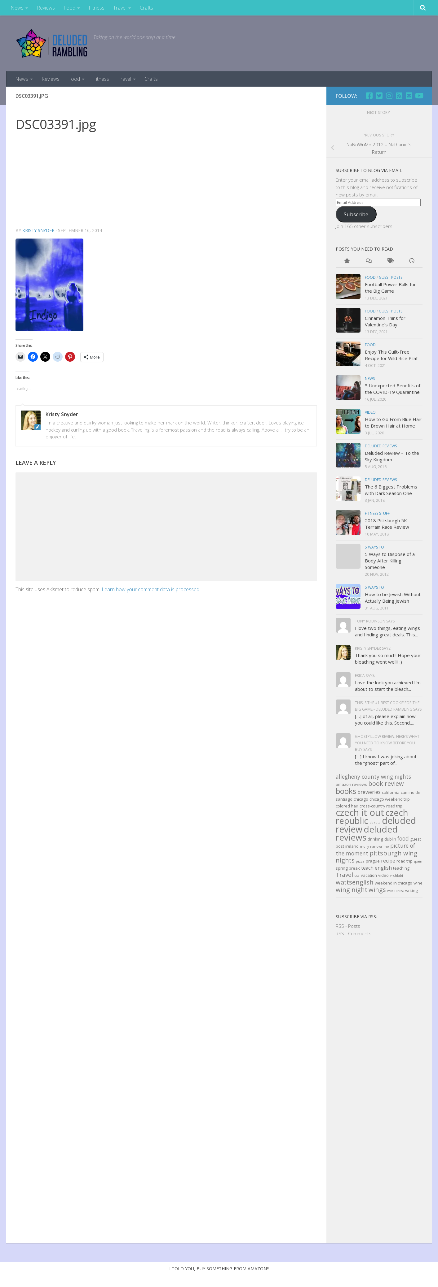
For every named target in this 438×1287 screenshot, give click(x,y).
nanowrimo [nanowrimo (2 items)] (379, 846)
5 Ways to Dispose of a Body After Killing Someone (390, 560)
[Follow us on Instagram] (389, 95)
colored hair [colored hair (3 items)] (347, 806)
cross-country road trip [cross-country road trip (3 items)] (381, 806)
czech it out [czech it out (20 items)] (360, 812)
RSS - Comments (353, 933)
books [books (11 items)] (346, 791)
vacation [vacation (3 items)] (369, 875)
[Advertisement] (166, 180)
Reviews (46, 7)
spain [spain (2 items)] (418, 861)
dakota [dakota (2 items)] (375, 822)
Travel (119, 7)
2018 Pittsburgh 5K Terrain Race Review (387, 523)
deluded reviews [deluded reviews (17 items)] (367, 833)
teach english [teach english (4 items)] (376, 867)
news (370, 378)
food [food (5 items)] (403, 838)
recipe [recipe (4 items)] (388, 860)
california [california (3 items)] (391, 792)
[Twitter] (379, 95)
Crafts (146, 7)
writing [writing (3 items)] (411, 890)
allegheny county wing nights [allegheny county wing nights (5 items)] (373, 776)
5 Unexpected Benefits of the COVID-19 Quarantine (392, 388)
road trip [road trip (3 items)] (404, 861)
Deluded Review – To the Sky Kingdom (392, 456)
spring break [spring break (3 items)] (348, 868)
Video (370, 412)
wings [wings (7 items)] (377, 889)
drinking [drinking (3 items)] (375, 839)
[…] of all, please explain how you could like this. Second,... (385, 719)
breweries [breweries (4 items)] (369, 792)
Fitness (96, 7)
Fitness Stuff (377, 513)
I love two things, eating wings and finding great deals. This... (387, 631)
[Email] (409, 95)
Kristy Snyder (38, 230)
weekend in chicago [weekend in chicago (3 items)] (393, 883)
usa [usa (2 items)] (357, 875)
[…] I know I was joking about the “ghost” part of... (386, 759)
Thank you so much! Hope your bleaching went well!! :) (388, 658)
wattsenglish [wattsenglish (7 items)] (355, 882)
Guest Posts (390, 277)
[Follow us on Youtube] (419, 95)
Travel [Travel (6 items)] (344, 875)
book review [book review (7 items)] (386, 783)
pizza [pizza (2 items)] (360, 861)
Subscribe (356, 214)
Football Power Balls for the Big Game (390, 287)
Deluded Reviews (381, 446)
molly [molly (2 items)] (364, 846)
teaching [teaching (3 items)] (401, 868)
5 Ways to (374, 547)
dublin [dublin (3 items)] (390, 839)
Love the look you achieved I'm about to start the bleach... (388, 685)
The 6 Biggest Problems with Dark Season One (391, 490)
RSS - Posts (348, 926)
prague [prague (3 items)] (373, 861)
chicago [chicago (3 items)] (361, 799)
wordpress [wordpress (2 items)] (395, 891)
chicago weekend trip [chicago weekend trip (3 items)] (389, 799)
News (17, 7)
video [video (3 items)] (383, 875)
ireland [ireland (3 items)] (352, 846)
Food (69, 7)
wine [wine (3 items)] (418, 883)
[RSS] (399, 95)
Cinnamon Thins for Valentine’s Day (385, 321)
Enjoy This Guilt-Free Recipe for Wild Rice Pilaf (391, 355)
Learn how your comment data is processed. (151, 589)
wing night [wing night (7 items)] (351, 889)
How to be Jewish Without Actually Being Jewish (393, 597)
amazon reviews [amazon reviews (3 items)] (351, 784)
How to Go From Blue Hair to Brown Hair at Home (393, 422)
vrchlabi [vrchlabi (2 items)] (396, 875)
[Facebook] (369, 95)
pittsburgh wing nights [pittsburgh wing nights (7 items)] (377, 856)
